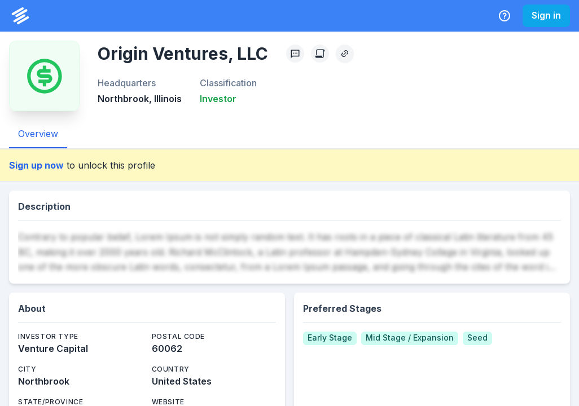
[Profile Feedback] (295, 54)
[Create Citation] (320, 54)
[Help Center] (504, 16)
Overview (38, 133)
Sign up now (36, 165)
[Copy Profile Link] (345, 54)
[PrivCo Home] (20, 16)
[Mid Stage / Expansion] (409, 338)
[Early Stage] (330, 338)
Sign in (546, 15)
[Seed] (477, 338)
